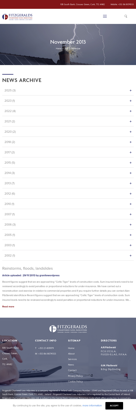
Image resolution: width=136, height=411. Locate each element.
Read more (8, 306)
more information (92, 405)
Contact (72, 370)
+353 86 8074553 (126, 4)
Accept (114, 405)
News (71, 364)
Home (71, 348)
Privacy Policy (75, 375)
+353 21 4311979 (46, 348)
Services (72, 359)
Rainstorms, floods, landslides (27, 268)
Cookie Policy (75, 381)
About (71, 353)
